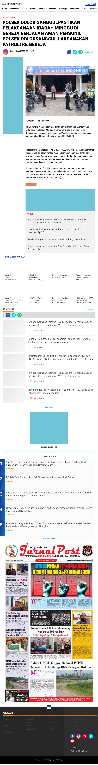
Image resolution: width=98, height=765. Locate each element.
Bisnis (32, 9)
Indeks (24, 9)
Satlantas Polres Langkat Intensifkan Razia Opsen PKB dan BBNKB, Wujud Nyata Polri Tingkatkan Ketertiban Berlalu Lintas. (58, 361)
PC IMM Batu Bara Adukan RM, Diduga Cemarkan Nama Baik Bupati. (48, 479)
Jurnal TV (42, 9)
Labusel (29, 723)
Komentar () (89, 52)
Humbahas (15, 17)
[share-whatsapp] (80, 52)
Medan (76, 723)
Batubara (30, 720)
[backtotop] (49, 708)
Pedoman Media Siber (79, 752)
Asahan (6, 720)
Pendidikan (74, 9)
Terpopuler (14, 9)
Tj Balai (77, 730)
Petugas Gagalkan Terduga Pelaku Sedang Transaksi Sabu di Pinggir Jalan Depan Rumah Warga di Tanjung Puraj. (61, 378)
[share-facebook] (69, 52)
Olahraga (63, 9)
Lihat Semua (49, 407)
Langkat (53, 723)
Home (4, 9)
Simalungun (31, 730)
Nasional (52, 9)
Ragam (76, 727)
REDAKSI (74, 749)
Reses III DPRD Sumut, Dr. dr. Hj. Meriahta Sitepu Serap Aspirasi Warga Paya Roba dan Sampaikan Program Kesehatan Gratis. (49, 495)
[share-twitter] (75, 52)
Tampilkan (90, 309)
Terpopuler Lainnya (49, 539)
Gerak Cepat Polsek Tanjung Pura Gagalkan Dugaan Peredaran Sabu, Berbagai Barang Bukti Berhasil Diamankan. (49, 510)
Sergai (5, 730)
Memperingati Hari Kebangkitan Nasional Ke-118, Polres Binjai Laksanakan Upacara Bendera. (60, 395)
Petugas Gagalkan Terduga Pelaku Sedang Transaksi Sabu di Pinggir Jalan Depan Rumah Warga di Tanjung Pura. (61, 327)
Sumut (84, 9)
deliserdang (8, 733)
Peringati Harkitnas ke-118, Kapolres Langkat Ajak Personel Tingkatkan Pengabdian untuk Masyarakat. (60, 344)
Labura (6, 723)
